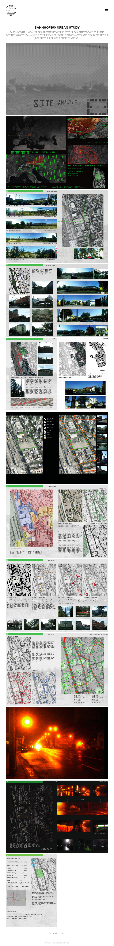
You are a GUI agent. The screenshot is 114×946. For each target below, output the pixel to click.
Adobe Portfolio (62, 943)
